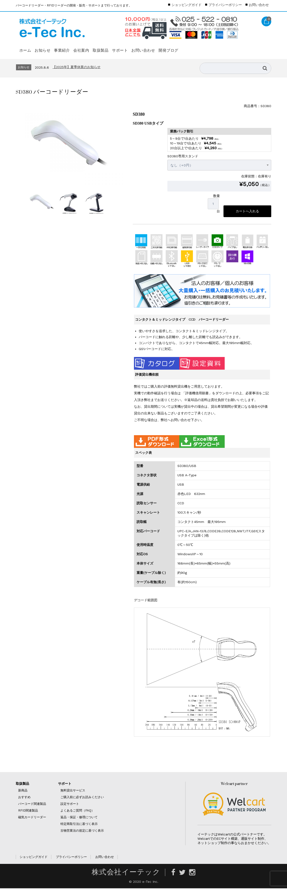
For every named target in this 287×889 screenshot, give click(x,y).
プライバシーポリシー (225, 5)
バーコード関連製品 (32, 804)
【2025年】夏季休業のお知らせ (77, 67)
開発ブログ (225, 47)
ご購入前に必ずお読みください (82, 798)
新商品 (22, 791)
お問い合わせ (192, 47)
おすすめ (24, 798)
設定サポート (69, 804)
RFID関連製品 (28, 811)
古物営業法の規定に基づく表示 (82, 831)
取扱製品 (133, 47)
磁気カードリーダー (32, 818)
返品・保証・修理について (79, 818)
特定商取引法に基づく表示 (79, 824)
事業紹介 (79, 47)
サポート (160, 47)
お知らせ (52, 47)
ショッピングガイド (186, 5)
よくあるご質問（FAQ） (77, 811)
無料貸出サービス (72, 791)
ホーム (27, 47)
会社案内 (106, 47)
